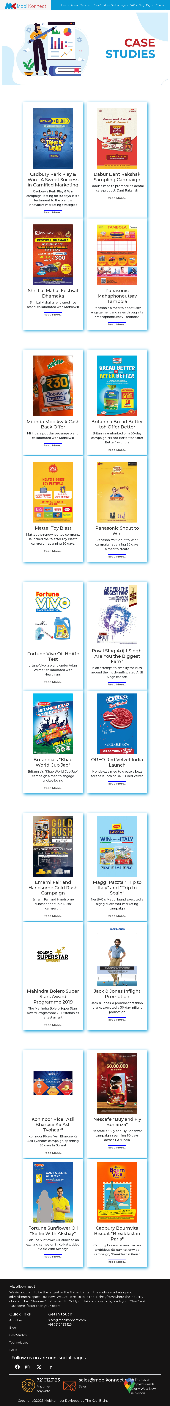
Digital (150, 5)
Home (65, 5)
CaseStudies (101, 5)
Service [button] (85, 5)
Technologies (119, 5)
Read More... (53, 212)
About (75, 5)
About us (15, 1320)
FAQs (133, 5)
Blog (141, 5)
